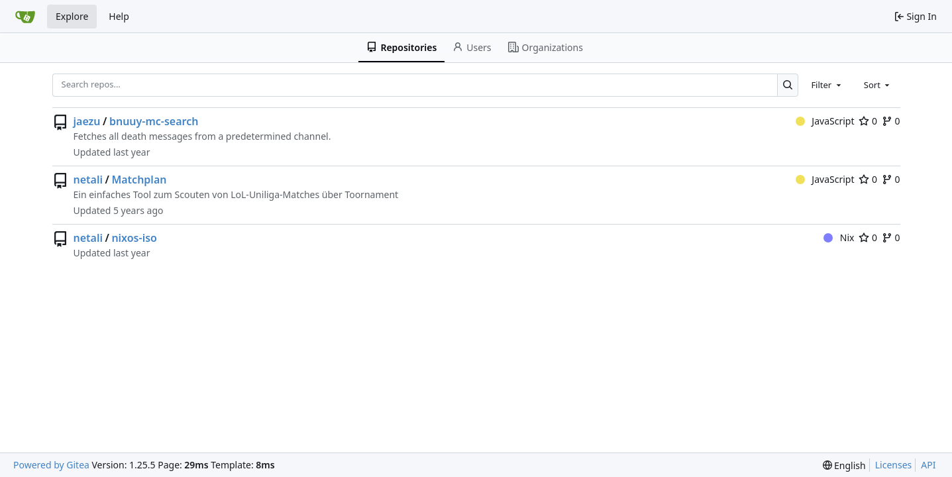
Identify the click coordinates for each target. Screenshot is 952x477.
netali (88, 179)
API (928, 464)
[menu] (844, 465)
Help (119, 16)
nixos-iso (134, 237)
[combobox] (827, 84)
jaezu (87, 121)
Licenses (893, 464)
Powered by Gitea (51, 464)
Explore (72, 16)
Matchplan (138, 179)
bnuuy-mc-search (154, 121)
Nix (838, 237)
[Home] (25, 16)
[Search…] (788, 85)
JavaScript (825, 121)
